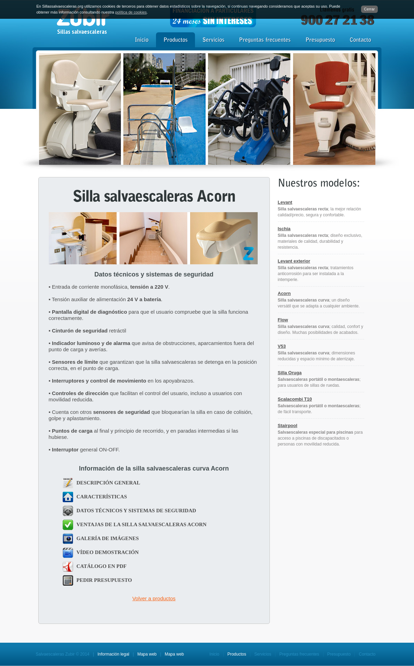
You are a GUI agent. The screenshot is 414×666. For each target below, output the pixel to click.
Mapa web (146, 654)
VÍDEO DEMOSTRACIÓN (108, 552)
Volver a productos (153, 598)
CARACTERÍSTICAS (102, 496)
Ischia (284, 228)
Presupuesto (339, 654)
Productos (236, 654)
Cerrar (369, 9)
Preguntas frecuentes (299, 654)
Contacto (367, 654)
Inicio (214, 654)
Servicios (262, 654)
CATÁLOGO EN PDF (102, 566)
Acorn (284, 293)
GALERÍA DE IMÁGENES (108, 538)
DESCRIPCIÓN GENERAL (108, 483)
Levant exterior (294, 261)
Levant (285, 202)
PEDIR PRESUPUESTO (104, 580)
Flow (283, 319)
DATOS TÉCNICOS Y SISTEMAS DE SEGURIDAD (136, 510)
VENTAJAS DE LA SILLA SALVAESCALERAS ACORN (142, 524)
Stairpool (287, 425)
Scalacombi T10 (295, 399)
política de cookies (131, 12)
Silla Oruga (290, 372)
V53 (282, 346)
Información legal (113, 654)
